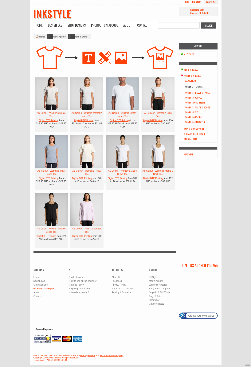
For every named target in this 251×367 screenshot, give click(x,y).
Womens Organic (193, 117)
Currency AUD (211, 1)
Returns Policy (76, 284)
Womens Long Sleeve (195, 102)
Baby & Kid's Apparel (194, 129)
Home (39, 25)
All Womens (190, 80)
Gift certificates (156, 304)
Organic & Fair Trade (194, 134)
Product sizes (76, 277)
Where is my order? (79, 292)
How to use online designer (82, 281)
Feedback (117, 281)
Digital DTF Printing (48, 120)
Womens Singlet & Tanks (197, 92)
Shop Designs (77, 25)
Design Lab (55, 25)
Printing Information (121, 292)
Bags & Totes (191, 139)
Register (196, 2)
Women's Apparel (58, 37)
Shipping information (79, 288)
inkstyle (52, 14)
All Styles (189, 54)
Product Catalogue (104, 25)
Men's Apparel (191, 69)
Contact (143, 25)
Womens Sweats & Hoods (197, 107)
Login (185, 2)
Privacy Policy (119, 284)
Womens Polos (192, 112)
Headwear (189, 154)
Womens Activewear (195, 122)
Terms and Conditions (123, 288)
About (127, 25)
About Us (116, 277)
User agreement (87, 355)
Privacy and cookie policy (112, 355)
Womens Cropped (193, 97)
